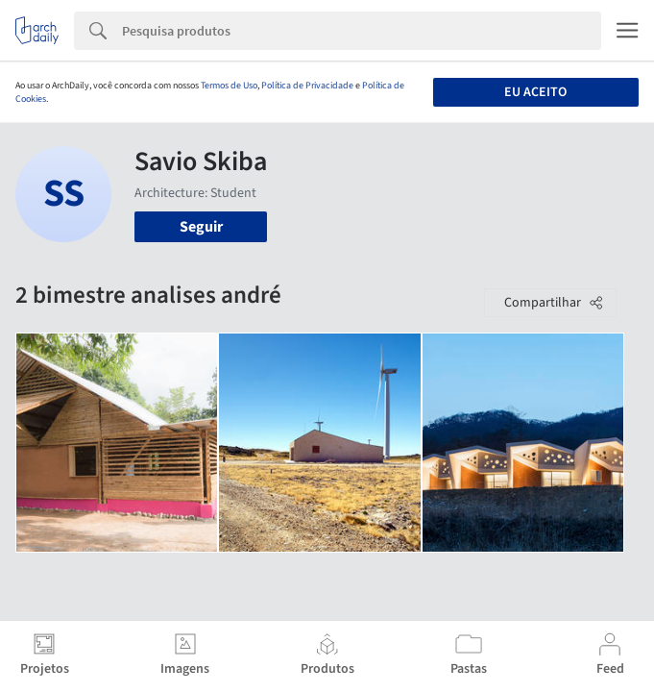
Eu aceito (535, 92)
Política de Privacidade (307, 85)
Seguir (201, 226)
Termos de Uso (229, 85)
